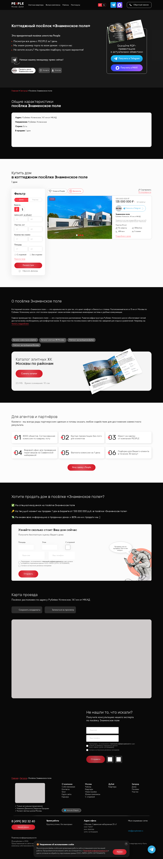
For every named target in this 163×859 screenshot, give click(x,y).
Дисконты (75, 191)
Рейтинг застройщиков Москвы (26, 345)
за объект (28, 215)
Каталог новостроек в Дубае (24, 340)
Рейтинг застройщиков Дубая (81, 340)
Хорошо (120, 852)
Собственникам (68, 787)
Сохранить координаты (26, 610)
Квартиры (89, 789)
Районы (65, 5)
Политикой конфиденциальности (95, 851)
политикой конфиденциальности (52, 561)
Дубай (21, 7)
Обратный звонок (139, 5)
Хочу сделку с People (81, 467)
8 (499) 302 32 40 (23, 821)
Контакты (66, 789)
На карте (44, 70)
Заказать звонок (23, 827)
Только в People (57, 191)
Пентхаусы (75, 5)
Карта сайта (66, 794)
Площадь (22, 542)
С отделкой (21, 255)
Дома (21, 200)
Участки (35, 200)
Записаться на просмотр (60, 610)
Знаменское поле (123, 214)
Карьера (65, 797)
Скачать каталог (29, 373)
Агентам (56, 70)
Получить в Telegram (127, 58)
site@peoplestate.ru (135, 831)
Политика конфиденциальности (24, 838)
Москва (14, 7)
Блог (64, 792)
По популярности (144, 192)
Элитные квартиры (36, 5)
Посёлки (135, 789)
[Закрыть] (126, 843)
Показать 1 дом (28, 265)
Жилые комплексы (53, 5)
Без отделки (37, 255)
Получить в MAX (127, 67)
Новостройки (91, 792)
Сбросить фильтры (28, 271)
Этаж (44, 542)
